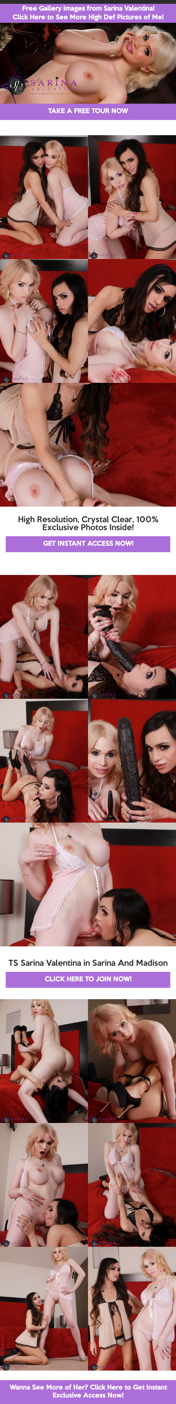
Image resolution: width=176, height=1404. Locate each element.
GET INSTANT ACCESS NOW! (88, 544)
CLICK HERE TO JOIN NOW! (88, 979)
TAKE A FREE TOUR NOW (88, 111)
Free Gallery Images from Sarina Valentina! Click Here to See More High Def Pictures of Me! (88, 13)
